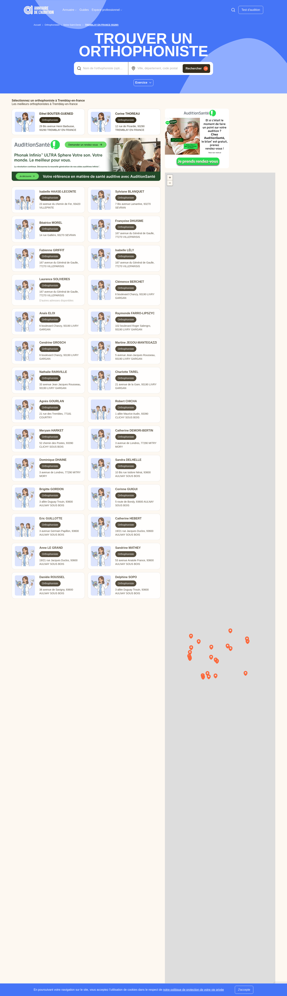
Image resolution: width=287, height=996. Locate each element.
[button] (232, 632)
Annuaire (69, 9)
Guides (84, 9)
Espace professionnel (107, 9)
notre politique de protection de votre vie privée (193, 989)
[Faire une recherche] (233, 10)
